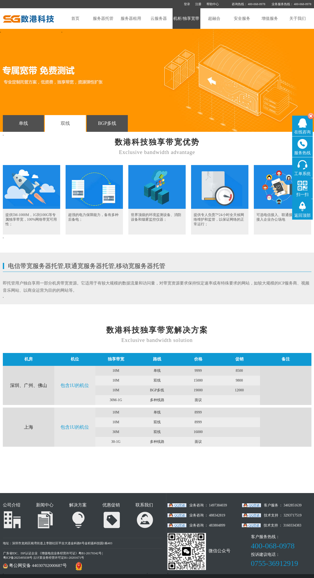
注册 (198, 4)
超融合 (214, 18)
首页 (75, 18)
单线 (23, 123)
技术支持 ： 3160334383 (282, 525)
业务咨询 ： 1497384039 (208, 505)
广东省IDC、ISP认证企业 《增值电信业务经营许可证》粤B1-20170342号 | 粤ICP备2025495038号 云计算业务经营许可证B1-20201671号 (53, 555)
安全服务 (242, 18)
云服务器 (158, 18)
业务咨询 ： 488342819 (207, 515)
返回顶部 (302, 215)
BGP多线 (107, 123)
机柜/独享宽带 (186, 18)
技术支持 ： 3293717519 (283, 515)
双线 (65, 123)
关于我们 (297, 18)
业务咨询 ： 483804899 (207, 525)
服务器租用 (131, 18)
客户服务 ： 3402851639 (283, 505)
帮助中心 (213, 4)
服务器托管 (103, 18)
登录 (187, 4)
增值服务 (270, 18)
